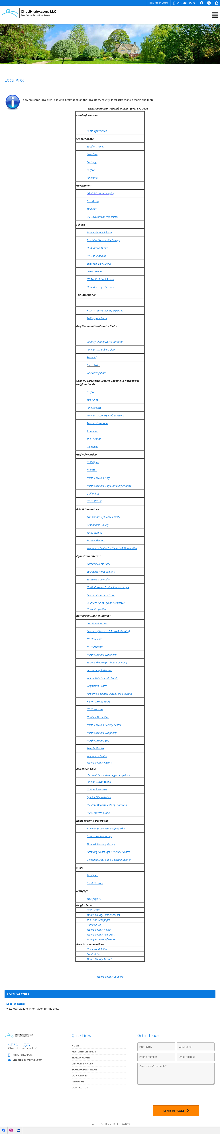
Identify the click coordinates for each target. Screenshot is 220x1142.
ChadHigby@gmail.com (27, 1059)
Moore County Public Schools (103, 915)
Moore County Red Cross (101, 934)
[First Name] (156, 1046)
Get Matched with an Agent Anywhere (108, 775)
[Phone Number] (156, 1057)
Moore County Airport (99, 959)
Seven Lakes (93, 365)
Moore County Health (99, 929)
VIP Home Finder (82, 1063)
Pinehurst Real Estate (99, 781)
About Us (78, 1081)
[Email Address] (196, 1057)
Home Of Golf (94, 924)
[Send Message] (176, 1110)
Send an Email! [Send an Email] (159, 2)
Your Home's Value (84, 1069)
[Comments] (176, 1074)
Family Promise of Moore (101, 939)
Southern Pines (95, 146)
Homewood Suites (97, 949)
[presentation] (176, 1095)
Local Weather (16, 1003)
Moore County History (99, 762)
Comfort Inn (94, 954)
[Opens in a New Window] (201, 3)
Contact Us (80, 1087)
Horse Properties (96, 609)
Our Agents (80, 1075)
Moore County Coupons (110, 976)
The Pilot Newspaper (98, 920)
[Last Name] (196, 1046)
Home (75, 1045)
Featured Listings (84, 1051)
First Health (93, 910)
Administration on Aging (101, 193)
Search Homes (81, 1057)
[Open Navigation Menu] (215, 15)
